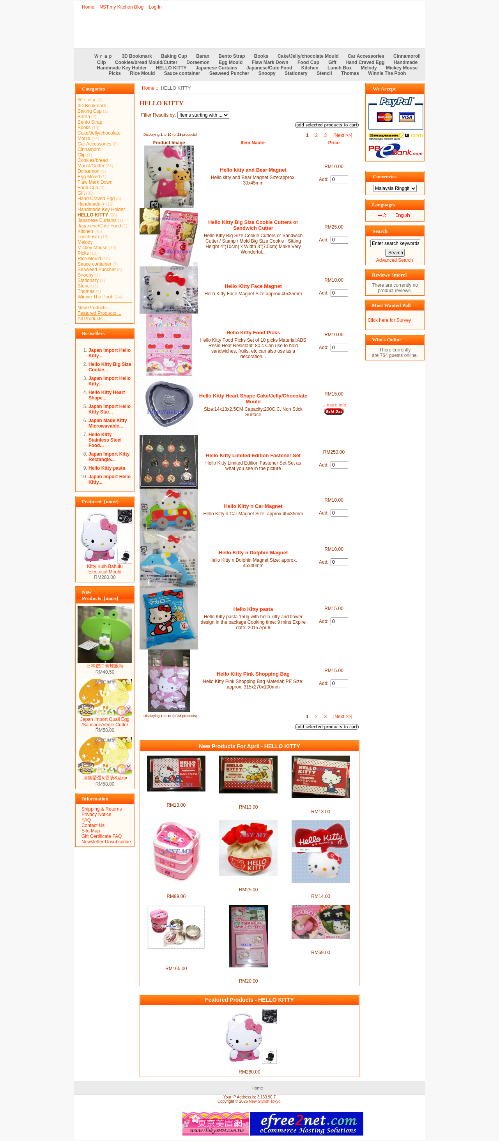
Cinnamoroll (407, 56)
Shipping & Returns (101, 809)
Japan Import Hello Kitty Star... (109, 409)
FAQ (86, 820)
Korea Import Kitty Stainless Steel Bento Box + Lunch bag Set (176, 957)
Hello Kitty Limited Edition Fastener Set (253, 455)
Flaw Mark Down (270, 62)
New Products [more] (100, 595)
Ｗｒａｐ (103, 56)
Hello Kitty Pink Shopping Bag (253, 674)
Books (261, 56)
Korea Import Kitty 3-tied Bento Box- (176, 888)
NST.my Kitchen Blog (121, 7)
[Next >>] (342, 135)
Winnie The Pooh (387, 73)
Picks (115, 73)
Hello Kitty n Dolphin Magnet (253, 552)
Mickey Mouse (402, 68)
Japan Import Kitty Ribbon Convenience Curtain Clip (321, 888)
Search (380, 231)
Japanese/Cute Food (269, 68)
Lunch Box (339, 68)
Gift (332, 62)
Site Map (90, 831)
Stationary (296, 73)
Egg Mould (230, 62)
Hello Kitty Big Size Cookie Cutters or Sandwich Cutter (253, 225)
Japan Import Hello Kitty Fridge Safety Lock (248, 972)
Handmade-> (91, 204)
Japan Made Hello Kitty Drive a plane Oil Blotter (248, 798)
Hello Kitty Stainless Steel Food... (105, 440)
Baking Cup (174, 56)
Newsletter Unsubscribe (106, 842)
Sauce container (182, 73)
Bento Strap (232, 56)
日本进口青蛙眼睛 (105, 663)
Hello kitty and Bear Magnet (253, 170)
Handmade (406, 62)
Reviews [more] (389, 275)
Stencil (324, 73)
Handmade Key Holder (122, 68)
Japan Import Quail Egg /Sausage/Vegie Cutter (105, 720)
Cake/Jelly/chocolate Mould (308, 56)
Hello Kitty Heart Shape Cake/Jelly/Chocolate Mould (253, 399)
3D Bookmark (137, 56)
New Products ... (95, 308)
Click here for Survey (389, 320)
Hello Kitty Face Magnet (253, 286)
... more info (334, 405)
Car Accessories (366, 56)
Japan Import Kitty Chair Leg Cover (248, 881)
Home (88, 7)
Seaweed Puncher (229, 73)
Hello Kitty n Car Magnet (253, 506)
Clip (101, 62)
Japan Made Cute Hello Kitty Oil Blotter (320, 803)
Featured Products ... (99, 313)
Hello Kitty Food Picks (253, 332)
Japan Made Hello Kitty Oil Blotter (176, 796)
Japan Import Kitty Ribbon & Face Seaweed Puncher (320, 944)
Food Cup (308, 62)
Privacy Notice (96, 814)
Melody (369, 68)
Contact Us (92, 825)
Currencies (384, 176)
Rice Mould (142, 73)
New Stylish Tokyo (265, 1101)
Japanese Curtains (216, 68)
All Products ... (93, 318)
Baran (202, 56)
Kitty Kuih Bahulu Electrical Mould (105, 567)
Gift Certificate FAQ (101, 836)
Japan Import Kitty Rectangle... (108, 456)
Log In (155, 7)
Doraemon (197, 62)
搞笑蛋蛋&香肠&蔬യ (105, 775)
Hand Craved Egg (364, 62)
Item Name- (253, 143)
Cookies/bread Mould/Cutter (146, 62)
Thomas (350, 73)
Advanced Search (394, 260)
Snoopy (267, 73)
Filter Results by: (158, 115)
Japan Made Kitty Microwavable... (107, 423)
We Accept (384, 89)
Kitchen (310, 68)
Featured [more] (100, 501)
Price (334, 143)
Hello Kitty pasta (106, 468)
